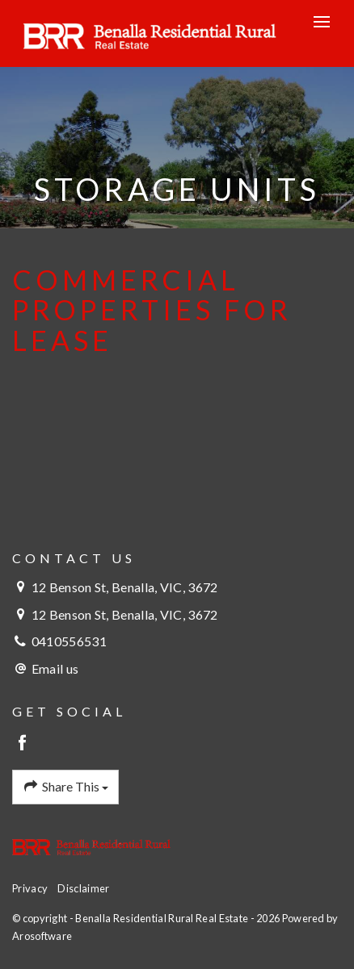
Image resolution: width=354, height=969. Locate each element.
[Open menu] (322, 22)
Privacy (30, 888)
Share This (65, 786)
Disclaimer (83, 888)
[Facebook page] (23, 743)
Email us (55, 668)
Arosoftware (42, 935)
